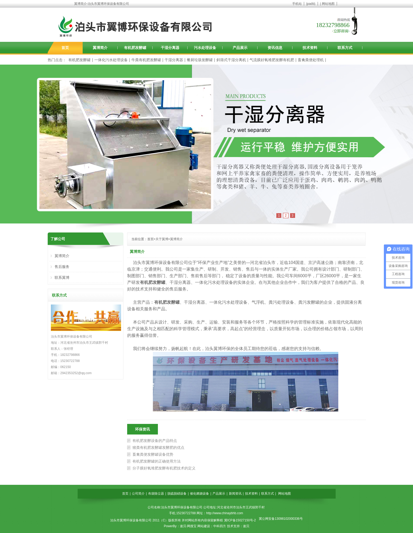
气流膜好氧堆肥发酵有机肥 (272, 60)
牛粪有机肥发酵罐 (146, 60)
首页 (65, 48)
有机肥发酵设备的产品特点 (154, 440)
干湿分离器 (170, 48)
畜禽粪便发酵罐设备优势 (152, 454)
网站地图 (328, 4)
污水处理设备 (205, 48)
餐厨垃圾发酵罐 (200, 60)
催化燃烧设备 (199, 493)
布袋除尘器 (156, 493)
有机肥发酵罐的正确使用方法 (156, 461)
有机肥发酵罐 (135, 48)
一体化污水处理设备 (111, 60)
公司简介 (138, 493)
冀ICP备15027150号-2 (240, 520)
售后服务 (62, 267)
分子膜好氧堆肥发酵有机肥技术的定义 (164, 468)
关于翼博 (162, 239)
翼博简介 (100, 48)
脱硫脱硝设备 (176, 493)
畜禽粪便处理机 (311, 60)
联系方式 (344, 48)
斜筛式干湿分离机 (231, 60)
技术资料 (310, 48)
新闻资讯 (235, 493)
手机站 (297, 4)
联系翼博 (62, 277)
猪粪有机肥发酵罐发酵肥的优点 (158, 447)
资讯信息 (275, 48)
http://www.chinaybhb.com (224, 513)
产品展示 (240, 48)
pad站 (311, 4)
